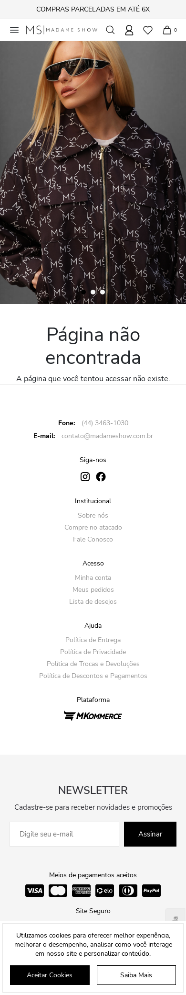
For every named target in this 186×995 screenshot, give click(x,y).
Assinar (150, 834)
